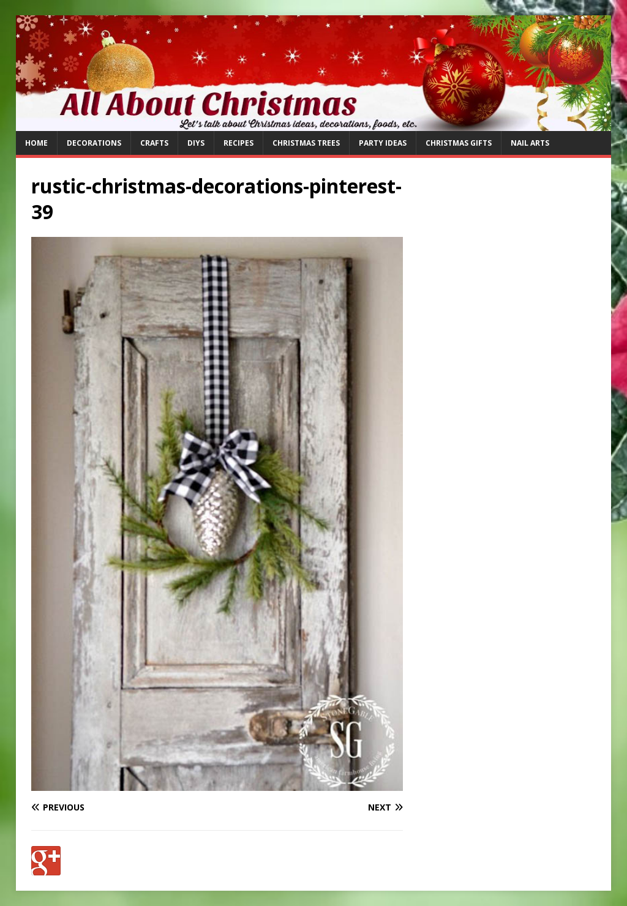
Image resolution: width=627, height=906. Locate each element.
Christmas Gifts (459, 143)
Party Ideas (383, 143)
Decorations (94, 143)
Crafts (154, 143)
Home (36, 143)
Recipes (238, 143)
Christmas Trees (306, 143)
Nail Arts (530, 143)
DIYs (196, 143)
